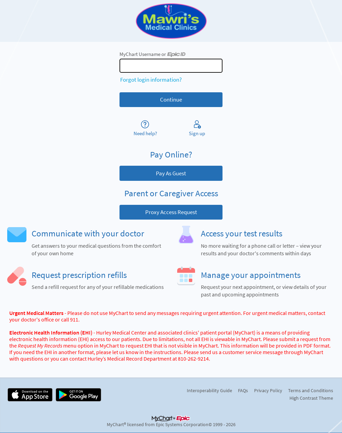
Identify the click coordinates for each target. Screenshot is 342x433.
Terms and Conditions (310, 390)
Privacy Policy (268, 390)
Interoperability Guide (209, 390)
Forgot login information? (151, 79)
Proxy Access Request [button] (171, 212)
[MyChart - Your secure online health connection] (171, 21)
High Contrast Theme (311, 398)
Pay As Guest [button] (171, 173)
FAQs (243, 390)
